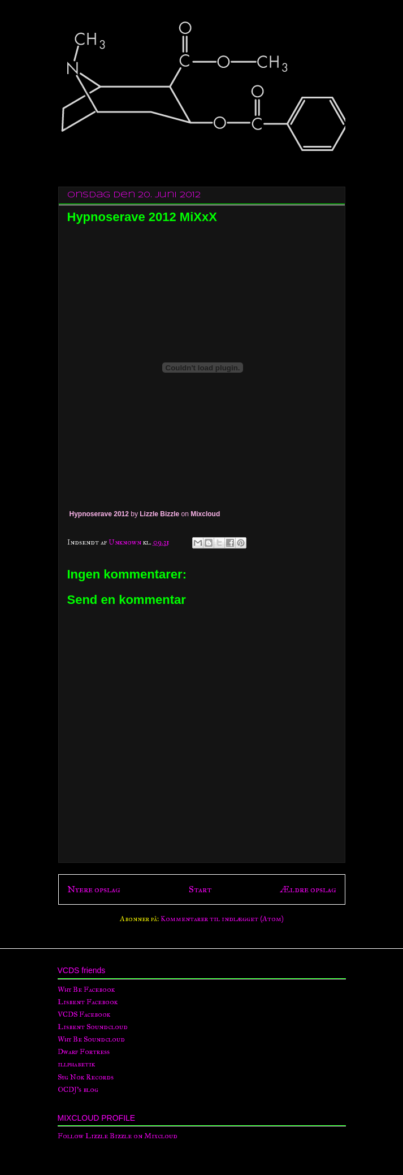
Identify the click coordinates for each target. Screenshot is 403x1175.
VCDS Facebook (84, 1014)
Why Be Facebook (86, 989)
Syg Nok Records (86, 1077)
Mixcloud (205, 514)
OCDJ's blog (78, 1089)
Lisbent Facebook (88, 1001)
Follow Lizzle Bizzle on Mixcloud (117, 1136)
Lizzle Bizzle (159, 514)
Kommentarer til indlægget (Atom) (222, 918)
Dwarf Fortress (84, 1051)
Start (200, 889)
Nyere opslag (93, 889)
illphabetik (76, 1064)
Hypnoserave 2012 (99, 514)
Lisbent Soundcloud (93, 1026)
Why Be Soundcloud (91, 1039)
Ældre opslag (308, 889)
